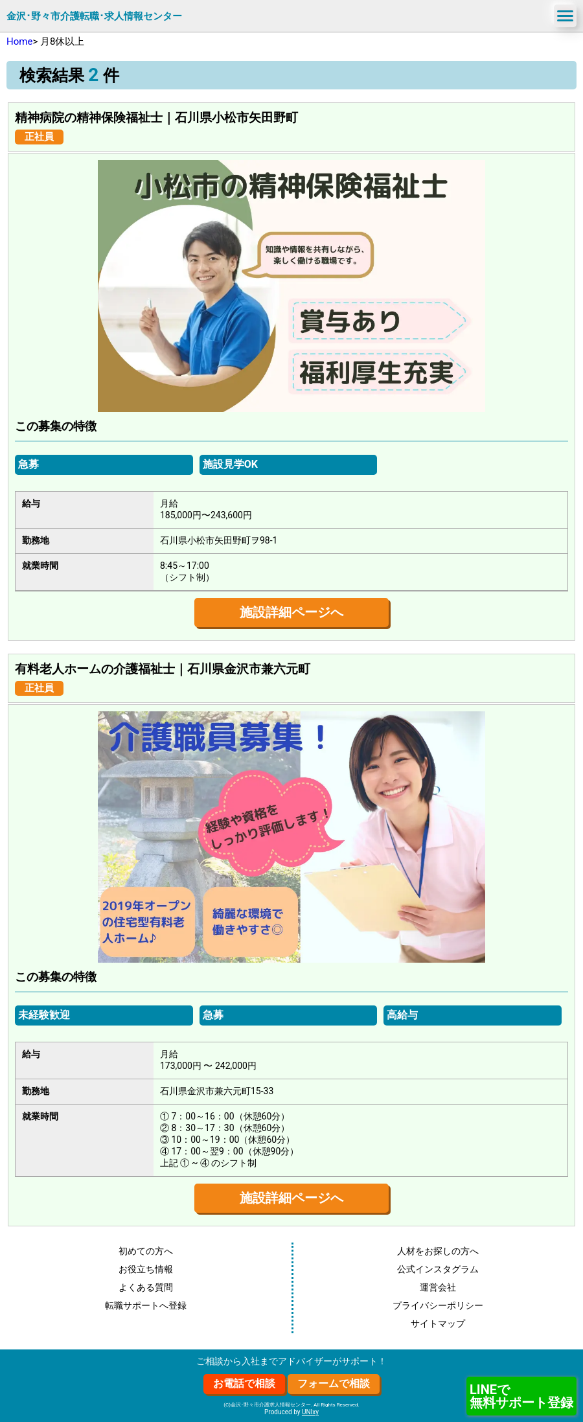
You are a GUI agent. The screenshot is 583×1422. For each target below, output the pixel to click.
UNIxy (310, 1412)
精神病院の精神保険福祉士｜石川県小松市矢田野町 (156, 118)
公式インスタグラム (438, 1269)
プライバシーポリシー (438, 1305)
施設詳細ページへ (291, 612)
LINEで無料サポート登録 (521, 1396)
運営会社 (438, 1287)
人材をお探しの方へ (438, 1251)
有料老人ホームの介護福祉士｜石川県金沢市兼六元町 (162, 669)
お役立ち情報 (146, 1269)
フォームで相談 (333, 1383)
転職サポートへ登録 (146, 1305)
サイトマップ (438, 1323)
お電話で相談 (244, 1383)
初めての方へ (146, 1251)
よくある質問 (146, 1287)
